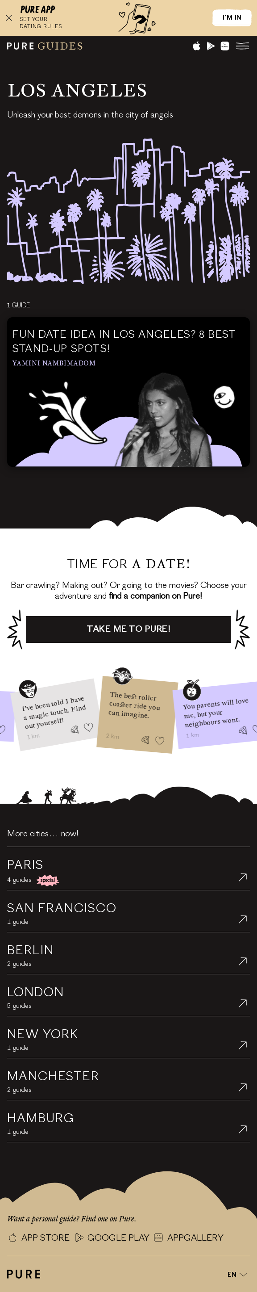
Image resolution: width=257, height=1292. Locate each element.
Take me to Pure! (128, 629)
